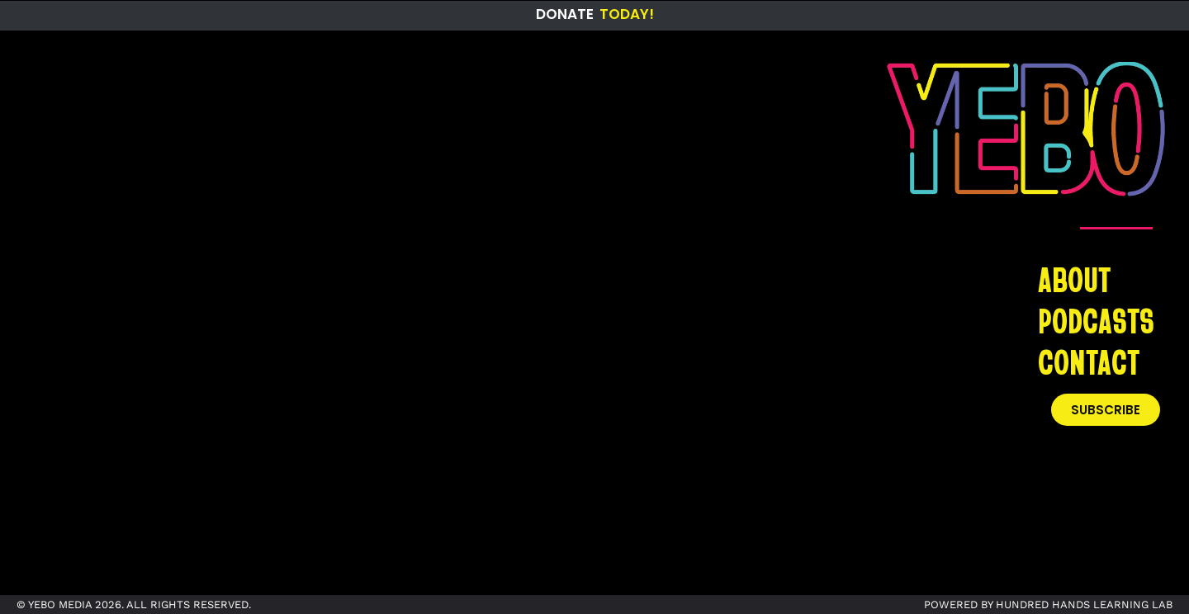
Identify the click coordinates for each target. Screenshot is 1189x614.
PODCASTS (1096, 320)
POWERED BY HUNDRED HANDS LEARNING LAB (1048, 604)
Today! (626, 14)
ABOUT (1074, 279)
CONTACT (1088, 361)
